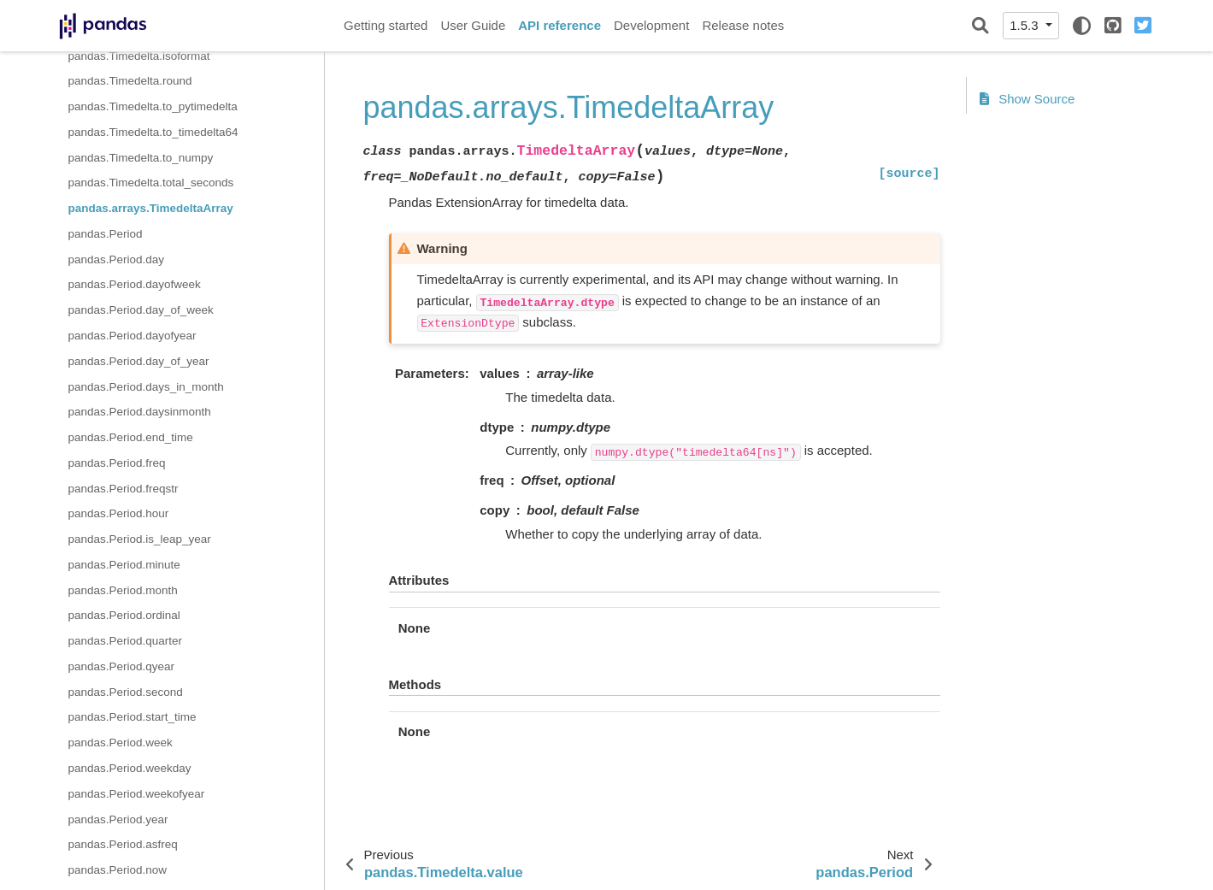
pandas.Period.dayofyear (132, 335)
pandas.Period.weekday (129, 768)
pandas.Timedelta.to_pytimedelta (153, 106)
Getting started (385, 25)
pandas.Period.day (116, 259)
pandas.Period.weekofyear (136, 793)
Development (651, 25)
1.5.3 (1026, 25)
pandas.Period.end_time (130, 437)
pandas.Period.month (123, 590)
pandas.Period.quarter (125, 640)
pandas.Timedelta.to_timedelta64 (153, 132)
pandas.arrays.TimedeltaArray (150, 208)
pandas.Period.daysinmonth (139, 411)
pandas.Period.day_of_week (141, 310)
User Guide (472, 25)
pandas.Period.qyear (121, 666)
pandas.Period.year (118, 819)
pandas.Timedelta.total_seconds (151, 182)
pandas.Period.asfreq (123, 844)
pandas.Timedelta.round (130, 80)
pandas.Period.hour (118, 513)
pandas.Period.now (118, 869)
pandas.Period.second (125, 692)
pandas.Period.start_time (132, 716)
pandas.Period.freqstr (123, 488)
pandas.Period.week (120, 742)
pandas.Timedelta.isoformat (139, 56)
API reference (559, 25)
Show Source (1027, 98)
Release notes (743, 25)
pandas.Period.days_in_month (146, 386)
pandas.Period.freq (117, 463)
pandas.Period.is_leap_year (139, 539)
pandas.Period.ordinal (124, 615)
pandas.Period (105, 233)
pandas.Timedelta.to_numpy (141, 157)
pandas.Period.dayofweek (134, 284)
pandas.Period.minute (124, 564)
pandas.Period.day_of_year (138, 361)
